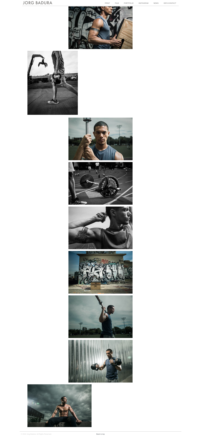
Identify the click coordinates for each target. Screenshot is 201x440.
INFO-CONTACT (170, 3)
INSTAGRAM (143, 3)
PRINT (107, 3)
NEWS (156, 3)
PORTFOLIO (129, 3)
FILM (117, 3)
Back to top (100, 434)
